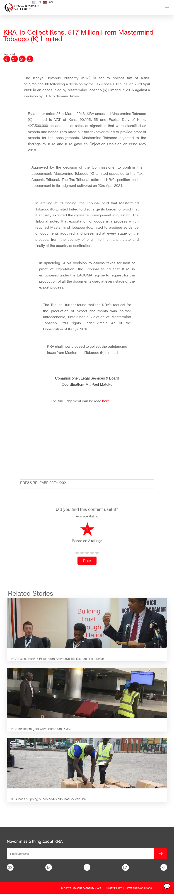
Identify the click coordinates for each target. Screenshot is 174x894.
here (106, 401)
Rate (87, 561)
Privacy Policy (113, 887)
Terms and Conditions (138, 887)
